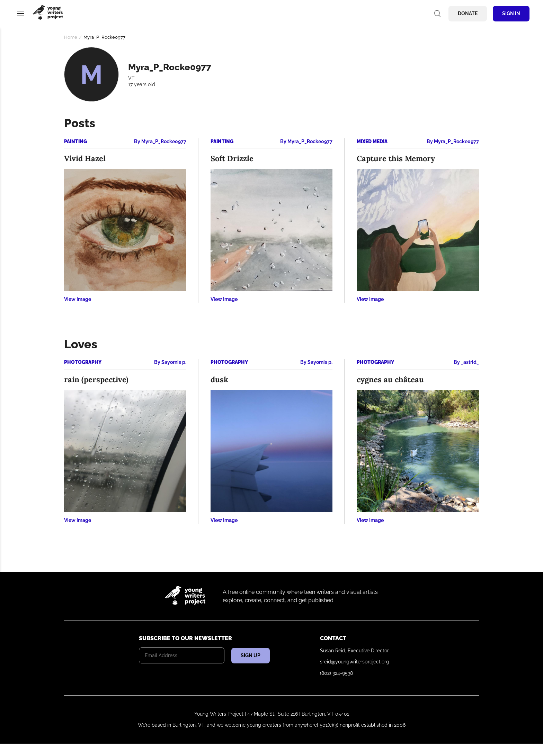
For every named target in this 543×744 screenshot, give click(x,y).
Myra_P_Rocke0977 (163, 141)
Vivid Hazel (85, 158)
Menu (20, 13)
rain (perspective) (96, 379)
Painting (75, 141)
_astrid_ (470, 362)
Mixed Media (372, 141)
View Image (77, 299)
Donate (468, 13)
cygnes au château (390, 379)
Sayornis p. (173, 362)
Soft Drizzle (232, 158)
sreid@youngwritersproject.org (354, 661)
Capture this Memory (396, 158)
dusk (219, 379)
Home (70, 37)
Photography (82, 362)
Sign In (511, 13)
